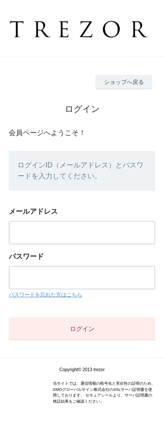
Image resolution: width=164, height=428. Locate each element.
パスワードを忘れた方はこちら (45, 295)
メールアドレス (33, 211)
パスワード (26, 256)
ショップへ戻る (124, 82)
